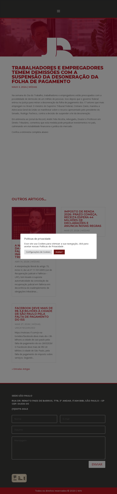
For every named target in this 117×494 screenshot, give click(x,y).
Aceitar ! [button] (59, 252)
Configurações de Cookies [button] (38, 252)
